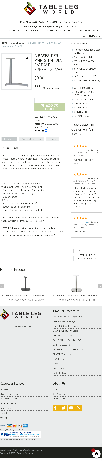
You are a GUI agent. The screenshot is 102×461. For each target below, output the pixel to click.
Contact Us (5, 389)
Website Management (32, 450)
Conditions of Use (8, 403)
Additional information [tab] (31, 139)
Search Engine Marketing (11, 450)
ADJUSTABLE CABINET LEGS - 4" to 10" (70, 350)
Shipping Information (9, 394)
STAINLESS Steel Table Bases (66, 326)
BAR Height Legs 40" (84, 88)
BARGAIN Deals (81, 116)
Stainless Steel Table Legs (86, 57)
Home (55, 389)
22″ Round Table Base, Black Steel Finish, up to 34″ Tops (25, 295)
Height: (38, 86)
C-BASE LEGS (17, 43)
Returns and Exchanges (10, 399)
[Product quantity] (38, 100)
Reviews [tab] (52, 139)
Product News (59, 399)
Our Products (59, 394)
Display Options (87, 254)
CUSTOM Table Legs (84, 99)
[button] (27, 58)
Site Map (3, 417)
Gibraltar (45, 127)
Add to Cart (52, 107)
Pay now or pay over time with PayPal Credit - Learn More (17, 439)
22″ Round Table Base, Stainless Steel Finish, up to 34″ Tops (76, 295)
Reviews (3, 413)
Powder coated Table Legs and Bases (69, 317)
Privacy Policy (6, 408)
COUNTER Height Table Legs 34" (67, 340)
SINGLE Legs (80, 112)
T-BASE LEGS (80, 103)
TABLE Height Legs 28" (85, 76)
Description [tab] (9, 139)
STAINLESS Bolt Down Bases (65, 331)
